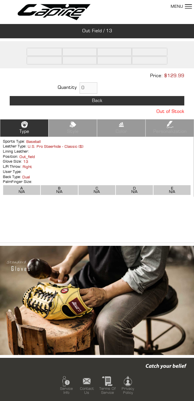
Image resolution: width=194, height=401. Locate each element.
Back (97, 101)
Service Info (66, 385)
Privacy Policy (128, 385)
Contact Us (87, 385)
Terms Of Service (107, 385)
